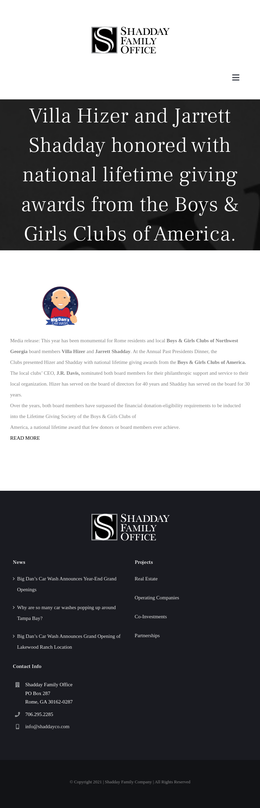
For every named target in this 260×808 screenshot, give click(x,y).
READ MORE (25, 438)
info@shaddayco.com (47, 726)
